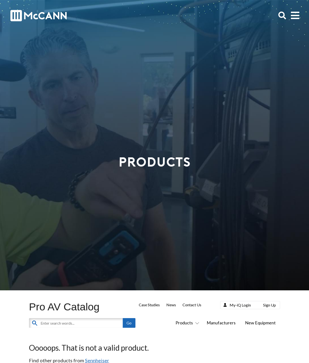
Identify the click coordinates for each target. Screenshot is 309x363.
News (171, 304)
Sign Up (269, 305)
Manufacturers (221, 322)
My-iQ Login (240, 305)
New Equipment (260, 322)
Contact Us (192, 304)
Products (186, 322)
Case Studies (149, 304)
